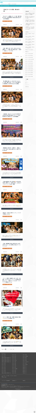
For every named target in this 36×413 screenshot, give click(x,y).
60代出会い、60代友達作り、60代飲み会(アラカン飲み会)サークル (29, 44)
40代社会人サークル (25, 391)
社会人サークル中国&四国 (14, 391)
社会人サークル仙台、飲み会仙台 (29, 55)
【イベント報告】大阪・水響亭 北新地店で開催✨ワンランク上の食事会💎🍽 (12, 339)
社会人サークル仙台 (14, 390)
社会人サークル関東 (4, 377)
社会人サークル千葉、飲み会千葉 (29, 57)
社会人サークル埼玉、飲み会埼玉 (29, 61)
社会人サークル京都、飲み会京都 (29, 53)
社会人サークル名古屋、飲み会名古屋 (29, 59)
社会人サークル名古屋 (14, 383)
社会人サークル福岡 (25, 380)
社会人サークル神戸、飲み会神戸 (29, 74)
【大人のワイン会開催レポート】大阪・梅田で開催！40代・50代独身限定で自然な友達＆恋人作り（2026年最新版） (30, 14)
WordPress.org (27, 86)
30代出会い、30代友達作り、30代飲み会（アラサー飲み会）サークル (29, 36)
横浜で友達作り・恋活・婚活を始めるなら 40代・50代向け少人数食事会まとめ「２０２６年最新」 (30, 17)
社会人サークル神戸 (14, 377)
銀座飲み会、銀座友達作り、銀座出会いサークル (6, 380)
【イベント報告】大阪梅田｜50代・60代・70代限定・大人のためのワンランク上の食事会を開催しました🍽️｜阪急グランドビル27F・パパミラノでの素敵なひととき (12, 299)
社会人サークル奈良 (14, 380)
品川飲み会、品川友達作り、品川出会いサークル (6, 383)
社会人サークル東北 (14, 387)
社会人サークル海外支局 (25, 387)
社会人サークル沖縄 (25, 383)
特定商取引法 (24, 403)
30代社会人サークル (25, 390)
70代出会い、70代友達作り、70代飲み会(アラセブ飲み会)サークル (29, 47)
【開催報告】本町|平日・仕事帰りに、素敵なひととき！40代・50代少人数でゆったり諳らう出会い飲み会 (12, 161)
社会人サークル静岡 (14, 384)
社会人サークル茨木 (4, 390)
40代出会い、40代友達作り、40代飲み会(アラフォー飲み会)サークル (29, 39)
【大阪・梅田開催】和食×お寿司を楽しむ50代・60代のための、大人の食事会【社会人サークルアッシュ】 (12, 261)
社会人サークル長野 (4, 391)
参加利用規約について (14, 403)
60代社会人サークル (25, 394)
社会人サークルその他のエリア (26, 384)
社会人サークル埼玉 (4, 387)
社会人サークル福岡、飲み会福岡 (29, 76)
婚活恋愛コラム (27, 51)
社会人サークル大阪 (4, 394)
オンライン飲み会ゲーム (14, 398)
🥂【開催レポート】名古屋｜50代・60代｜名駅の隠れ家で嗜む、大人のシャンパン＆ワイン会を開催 (30, 24)
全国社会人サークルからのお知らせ (29, 49)
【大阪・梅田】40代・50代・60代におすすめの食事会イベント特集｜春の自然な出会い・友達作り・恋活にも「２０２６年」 (30, 21)
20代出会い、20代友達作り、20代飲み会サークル (29, 34)
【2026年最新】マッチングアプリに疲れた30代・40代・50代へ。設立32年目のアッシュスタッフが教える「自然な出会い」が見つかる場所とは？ (30, 28)
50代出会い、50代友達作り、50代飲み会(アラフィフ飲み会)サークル (29, 42)
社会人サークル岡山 (14, 394)
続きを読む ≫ (12, 82)
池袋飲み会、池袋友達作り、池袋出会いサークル (6, 384)
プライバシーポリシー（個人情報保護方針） (6, 403)
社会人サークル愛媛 (25, 377)
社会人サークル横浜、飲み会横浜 (29, 72)
